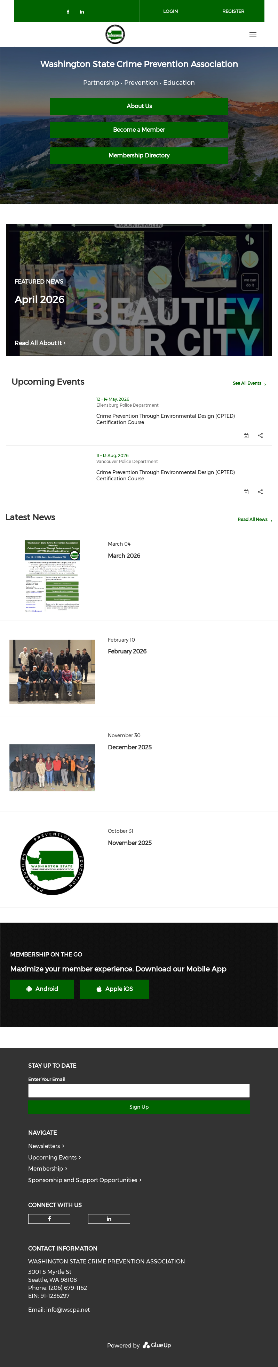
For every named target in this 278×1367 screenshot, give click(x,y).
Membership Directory (139, 155)
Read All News (253, 519)
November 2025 (130, 843)
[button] (260, 435)
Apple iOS (114, 989)
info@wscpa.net (68, 1310)
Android (42, 989)
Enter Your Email (46, 1079)
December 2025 (130, 747)
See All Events (247, 383)
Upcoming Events (52, 1157)
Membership (45, 1168)
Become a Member (139, 130)
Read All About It (41, 343)
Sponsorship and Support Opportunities (82, 1180)
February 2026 (127, 651)
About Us (139, 106)
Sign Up (139, 1107)
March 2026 (124, 556)
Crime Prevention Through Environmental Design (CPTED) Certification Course (184, 419)
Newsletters (44, 1146)
